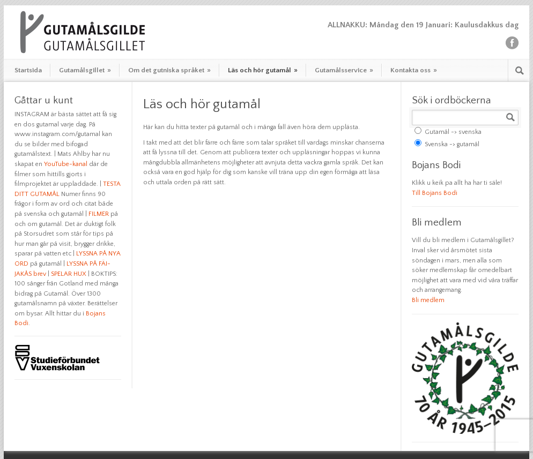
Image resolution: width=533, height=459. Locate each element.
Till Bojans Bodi (434, 193)
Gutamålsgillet (85, 70)
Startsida (28, 70)
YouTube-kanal (65, 164)
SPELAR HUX (68, 273)
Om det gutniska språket (169, 70)
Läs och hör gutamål (263, 70)
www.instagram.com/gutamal (57, 134)
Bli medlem (428, 300)
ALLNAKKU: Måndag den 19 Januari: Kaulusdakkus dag (423, 24)
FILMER (98, 213)
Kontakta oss (413, 70)
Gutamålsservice (344, 70)
